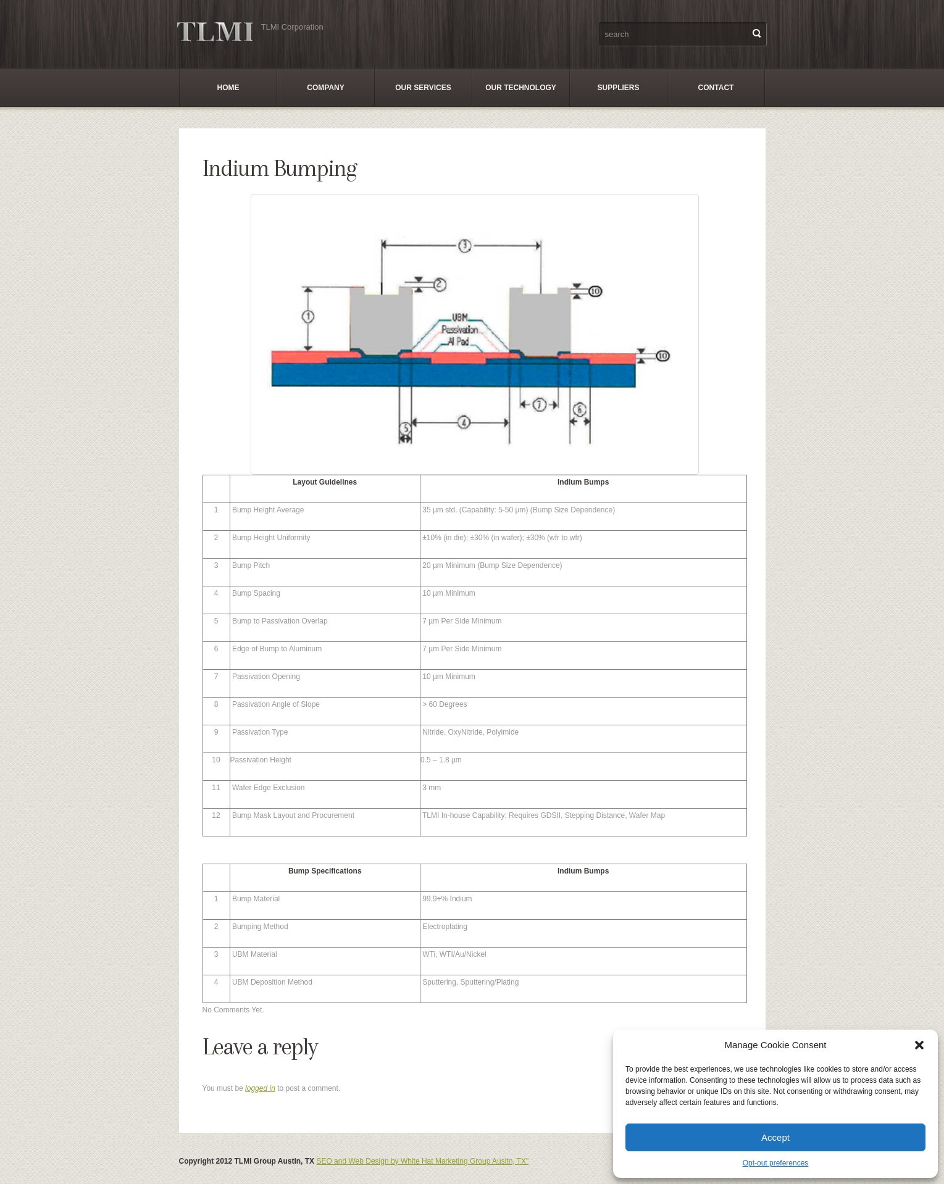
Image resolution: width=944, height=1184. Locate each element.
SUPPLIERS (618, 87)
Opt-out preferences (776, 1163)
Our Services (423, 87)
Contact (716, 87)
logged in (260, 1088)
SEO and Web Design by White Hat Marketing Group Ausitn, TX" (422, 1161)
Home (228, 87)
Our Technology (520, 87)
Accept (775, 1137)
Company (325, 87)
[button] (919, 1045)
